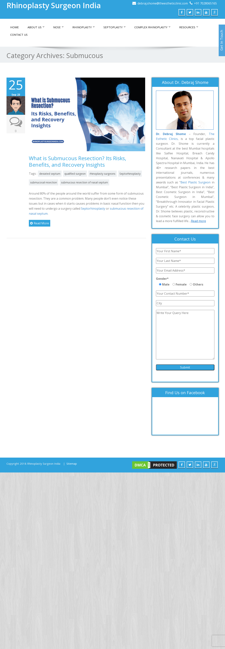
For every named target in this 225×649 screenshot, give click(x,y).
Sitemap (71, 463)
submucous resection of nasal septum (84, 182)
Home (14, 27)
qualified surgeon (75, 173)
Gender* (162, 279)
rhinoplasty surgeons (102, 173)
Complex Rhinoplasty (152, 27)
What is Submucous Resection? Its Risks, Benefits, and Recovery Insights (77, 161)
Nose (58, 27)
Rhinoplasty (83, 27)
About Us (36, 27)
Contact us (19, 34)
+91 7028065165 (205, 3)
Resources (188, 27)
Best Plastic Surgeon (195, 182)
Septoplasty (114, 27)
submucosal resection (43, 182)
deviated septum (49, 173)
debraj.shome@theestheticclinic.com (163, 3)
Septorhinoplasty (130, 173)
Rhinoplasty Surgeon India (54, 5)
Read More (39, 223)
